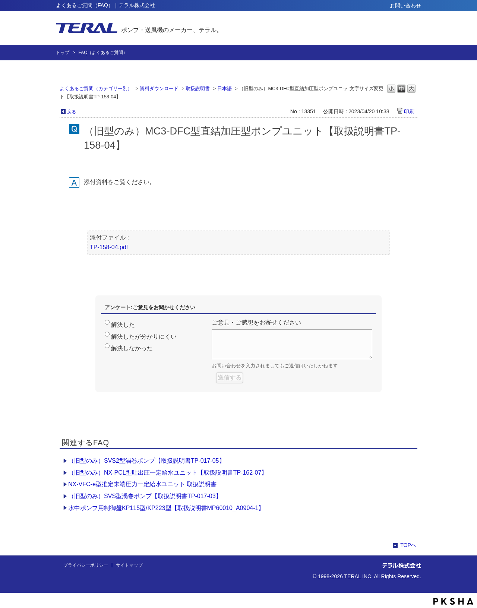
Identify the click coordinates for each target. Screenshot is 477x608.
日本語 (224, 88)
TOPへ (408, 545)
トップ (62, 52)
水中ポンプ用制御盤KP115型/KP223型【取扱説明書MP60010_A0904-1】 (166, 508)
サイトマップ (129, 565)
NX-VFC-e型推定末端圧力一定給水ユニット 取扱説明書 (142, 484)
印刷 (409, 111)
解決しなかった (132, 348)
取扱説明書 (198, 88)
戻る (71, 111)
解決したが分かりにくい (144, 336)
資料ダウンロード (159, 88)
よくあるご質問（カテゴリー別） (96, 88)
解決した (123, 325)
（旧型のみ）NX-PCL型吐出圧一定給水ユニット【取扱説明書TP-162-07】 (167, 472)
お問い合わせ (405, 6)
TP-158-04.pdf (109, 247)
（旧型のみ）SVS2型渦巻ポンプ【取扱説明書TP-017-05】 (146, 460)
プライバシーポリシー (85, 565)
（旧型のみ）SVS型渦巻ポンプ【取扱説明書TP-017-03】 (145, 496)
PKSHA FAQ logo (453, 601)
